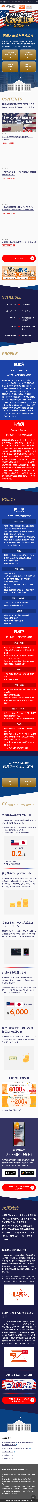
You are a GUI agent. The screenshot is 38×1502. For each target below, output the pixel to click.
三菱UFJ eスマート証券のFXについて (19, 1187)
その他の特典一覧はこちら (11, 1110)
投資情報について (7, 1459)
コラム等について (7, 1455)
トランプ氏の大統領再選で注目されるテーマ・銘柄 (17, 138)
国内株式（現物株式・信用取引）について (15, 1448)
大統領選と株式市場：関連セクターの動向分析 (19, 242)
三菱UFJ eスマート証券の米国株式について (19, 1400)
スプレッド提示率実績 (12, 864)
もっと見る (19, 258)
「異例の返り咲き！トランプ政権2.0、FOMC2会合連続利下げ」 (19, 173)
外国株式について (7, 1452)
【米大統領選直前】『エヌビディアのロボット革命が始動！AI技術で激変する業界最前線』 (18, 208)
